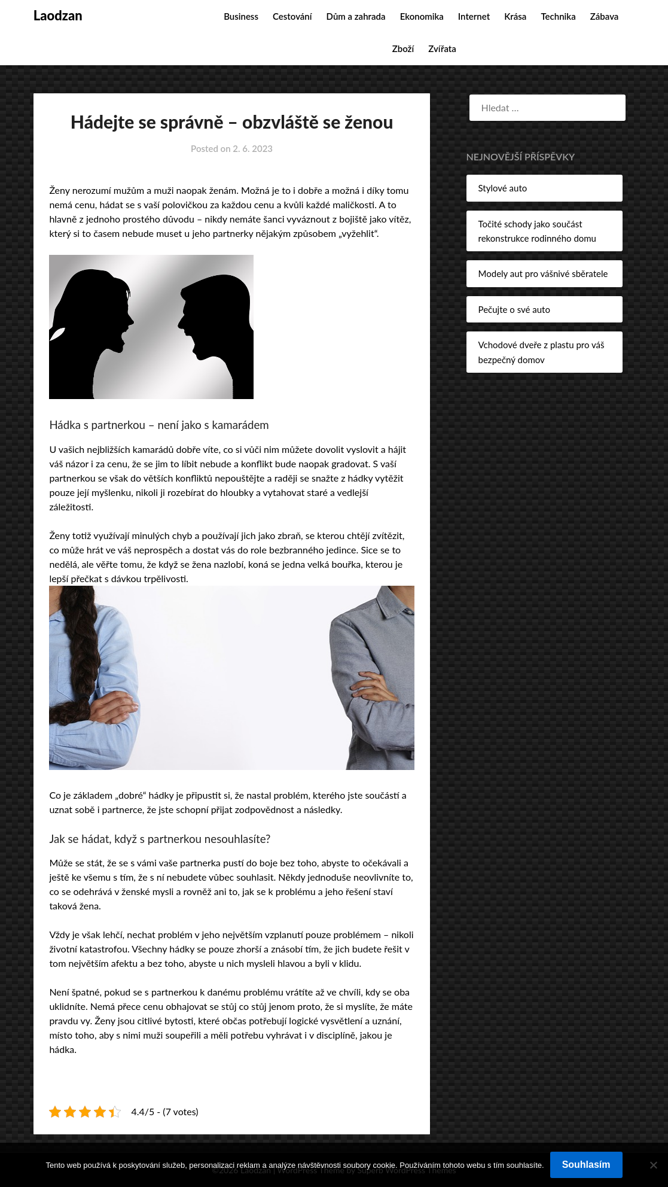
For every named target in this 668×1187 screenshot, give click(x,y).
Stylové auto (502, 187)
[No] (653, 1165)
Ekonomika (422, 16)
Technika (558, 16)
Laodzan (58, 15)
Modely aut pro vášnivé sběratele (543, 273)
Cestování (292, 16)
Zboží (403, 48)
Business (241, 16)
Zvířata (442, 48)
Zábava (604, 16)
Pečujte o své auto (514, 309)
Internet (474, 16)
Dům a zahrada (356, 16)
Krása (515, 16)
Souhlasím (586, 1164)
